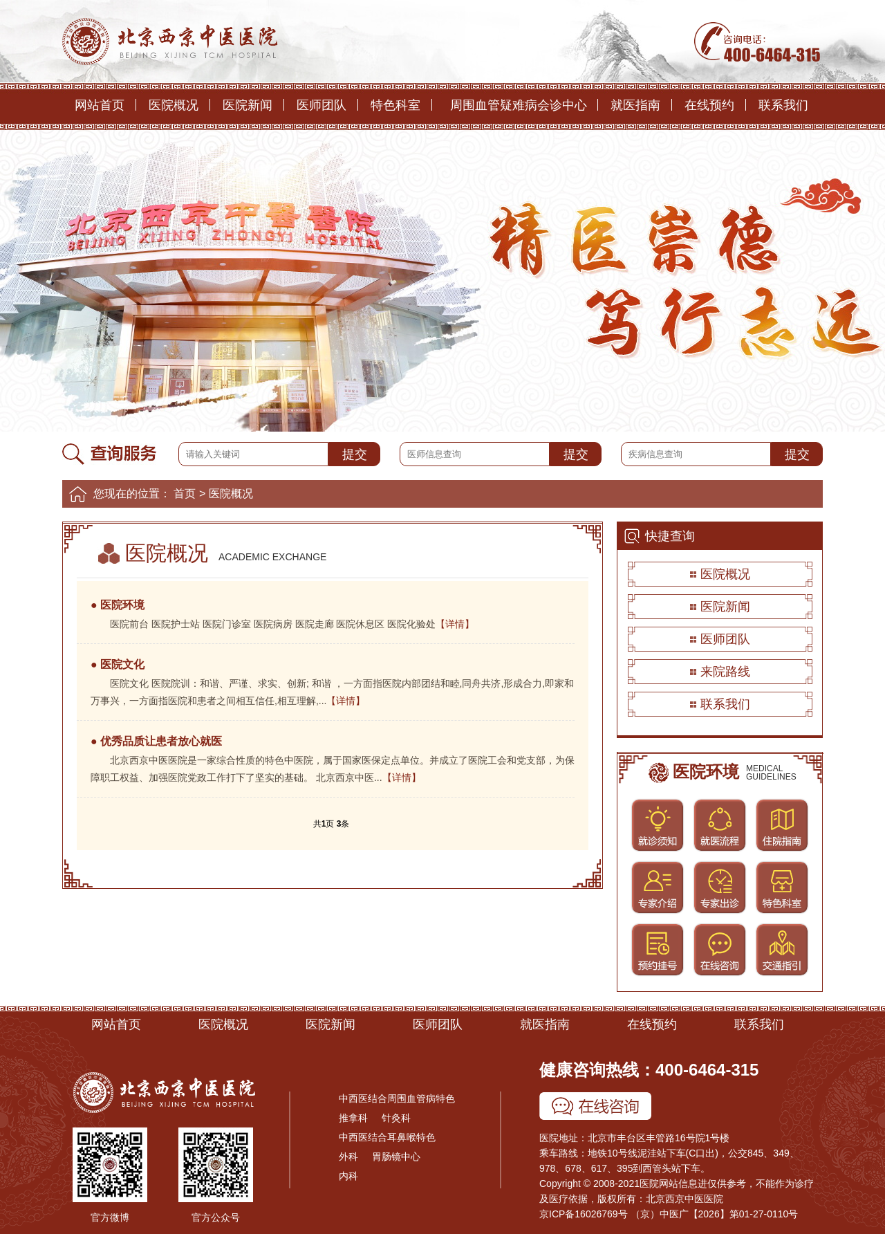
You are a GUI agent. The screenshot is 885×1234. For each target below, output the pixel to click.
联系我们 (783, 105)
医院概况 (173, 105)
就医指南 (635, 105)
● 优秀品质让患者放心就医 (156, 741)
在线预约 (709, 105)
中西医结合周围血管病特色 (397, 1098)
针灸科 (396, 1117)
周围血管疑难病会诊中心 (518, 105)
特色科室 (395, 105)
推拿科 (353, 1117)
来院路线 (725, 672)
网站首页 (99, 105)
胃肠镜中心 (396, 1156)
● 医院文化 (118, 664)
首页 (185, 493)
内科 (348, 1175)
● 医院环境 (118, 605)
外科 (348, 1156)
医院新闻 (247, 105)
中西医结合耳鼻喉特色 (387, 1137)
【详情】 (455, 623)
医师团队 (321, 105)
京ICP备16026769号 (583, 1213)
